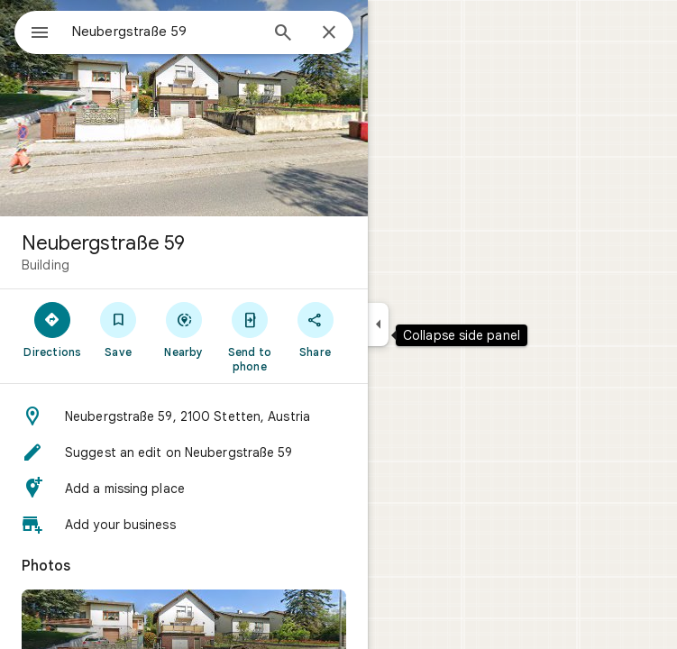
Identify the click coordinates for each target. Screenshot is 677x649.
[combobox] (165, 31)
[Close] (329, 33)
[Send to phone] (249, 336)
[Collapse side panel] (378, 324)
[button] (184, 416)
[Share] (315, 329)
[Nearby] (184, 329)
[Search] (283, 34)
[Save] (118, 329)
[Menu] (39, 34)
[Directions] (53, 329)
